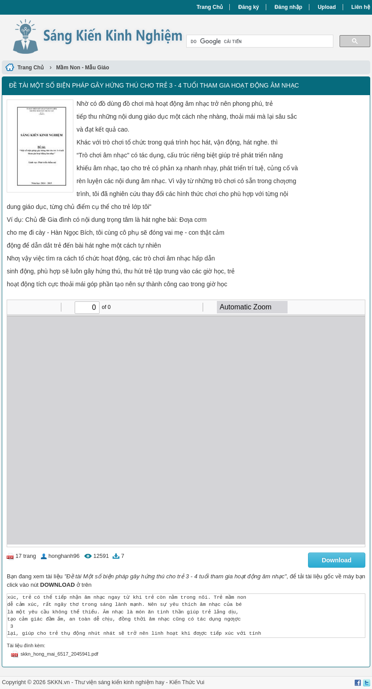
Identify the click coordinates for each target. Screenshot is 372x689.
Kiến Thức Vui (186, 682)
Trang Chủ (209, 7)
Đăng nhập (288, 7)
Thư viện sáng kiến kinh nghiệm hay (119, 682)
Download (337, 560)
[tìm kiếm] (259, 41)
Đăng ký (248, 7)
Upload (327, 7)
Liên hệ (360, 7)
